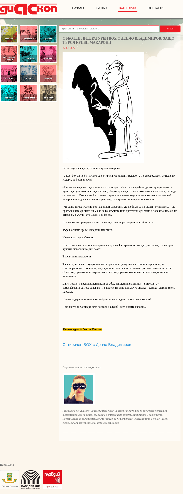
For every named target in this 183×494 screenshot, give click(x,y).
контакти (156, 8)
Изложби (9, 73)
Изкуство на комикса (9, 54)
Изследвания (29, 34)
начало (78, 8)
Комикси (9, 93)
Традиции (9, 34)
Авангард (48, 73)
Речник (48, 34)
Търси (170, 28)
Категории (127, 8)
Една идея (48, 93)
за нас (102, 8)
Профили (48, 54)
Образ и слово (29, 93)
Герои (29, 73)
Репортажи (29, 54)
